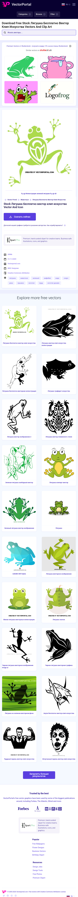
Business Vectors (39, 851)
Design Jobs (37, 867)
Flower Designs (38, 848)
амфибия (47, 278)
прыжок (21, 283)
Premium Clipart (39, 878)
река (11, 283)
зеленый (36, 278)
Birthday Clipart (38, 855)
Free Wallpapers (38, 844)
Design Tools (38, 870)
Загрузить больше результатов (39, 775)
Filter (54, 14)
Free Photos (37, 874)
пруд (41, 283)
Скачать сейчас (19, 216)
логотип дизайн (53, 283)
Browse (41, 14)
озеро (66, 278)
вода (57, 278)
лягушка (12, 278)
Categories (25, 14)
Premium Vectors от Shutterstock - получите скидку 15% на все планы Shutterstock (37, 46)
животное (24, 278)
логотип (32, 283)
